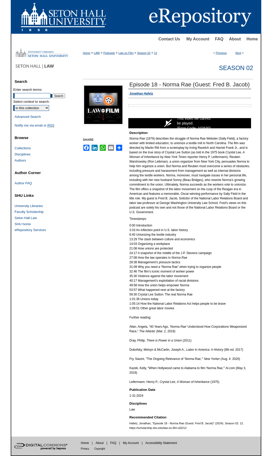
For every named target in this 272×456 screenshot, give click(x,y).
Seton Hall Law (26, 218)
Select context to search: (31, 102)
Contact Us (169, 39)
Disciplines (22, 154)
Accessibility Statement (161, 443)
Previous (221, 52)
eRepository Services (30, 230)
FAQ (219, 39)
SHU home (23, 224)
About (235, 39)
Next (238, 52)
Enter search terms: (27, 90)
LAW (97, 52)
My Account (197, 39)
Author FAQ (23, 183)
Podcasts (109, 52)
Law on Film (125, 52)
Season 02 (144, 52)
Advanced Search (28, 117)
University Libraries (29, 206)
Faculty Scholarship (29, 212)
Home (252, 39)
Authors (20, 160)
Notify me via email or (34, 125)
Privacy (85, 448)
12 (155, 52)
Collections (23, 148)
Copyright (99, 448)
